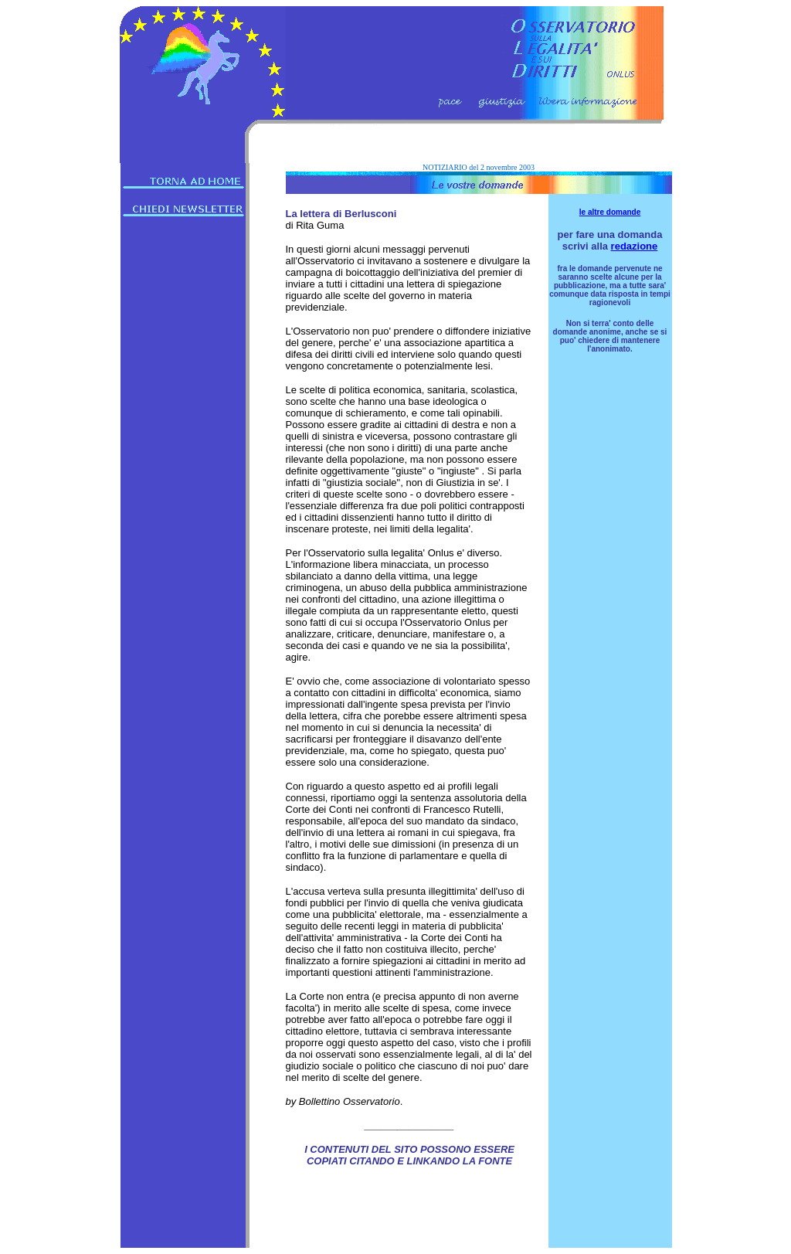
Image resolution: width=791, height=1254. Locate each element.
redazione (634, 246)
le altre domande (609, 212)
